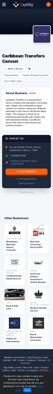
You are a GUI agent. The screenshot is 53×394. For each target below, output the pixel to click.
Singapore (31, 360)
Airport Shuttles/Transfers (36, 75)
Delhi (13, 370)
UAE (14, 360)
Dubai (36, 367)
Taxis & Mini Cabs (13, 81)
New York (27, 367)
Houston (45, 367)
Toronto (21, 370)
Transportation (11, 75)
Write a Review (14, 69)
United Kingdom (34, 357)
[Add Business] (48, 4)
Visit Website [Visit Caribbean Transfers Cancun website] (26, 171)
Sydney (6, 370)
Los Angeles (32, 370)
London (18, 367)
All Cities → (45, 370)
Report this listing (26, 192)
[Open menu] (4, 5)
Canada (21, 360)
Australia (7, 360)
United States (19, 357)
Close (27, 390)
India (45, 357)
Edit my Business (26, 183)
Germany (42, 360)
